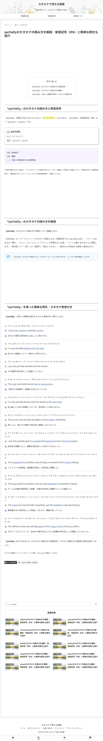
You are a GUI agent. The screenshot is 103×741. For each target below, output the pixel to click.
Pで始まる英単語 (25, 562)
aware (41, 526)
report (15, 505)
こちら (41, 553)
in (42, 419)
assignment (50, 441)
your (16, 330)
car (13, 419)
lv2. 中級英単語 (10, 562)
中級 (13, 159)
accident (51, 419)
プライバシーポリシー (75, 728)
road (14, 384)
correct (39, 330)
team (14, 483)
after (45, 462)
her (61, 526)
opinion (22, 330)
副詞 (35, 562)
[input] (51, 604)
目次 (48, 81)
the (37, 348)
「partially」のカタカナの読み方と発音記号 (48, 86)
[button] (96, 604)
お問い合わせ (47, 728)
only (13, 348)
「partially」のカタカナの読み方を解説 (46, 90)
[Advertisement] (51, 57)
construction (47, 384)
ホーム (22, 728)
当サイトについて (34, 728)
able (27, 441)
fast (78, 505)
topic (41, 348)
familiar (27, 348)
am (10, 366)
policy (59, 401)
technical (67, 441)
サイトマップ (59, 728)
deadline (58, 505)
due (36, 384)
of (47, 401)
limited (67, 462)
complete (36, 441)
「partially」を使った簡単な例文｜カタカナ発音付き (51, 94)
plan (45, 483)
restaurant (17, 462)
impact (53, 526)
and (48, 505)
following (51, 483)
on (71, 526)
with (33, 348)
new (54, 401)
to (39, 384)
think (11, 330)
